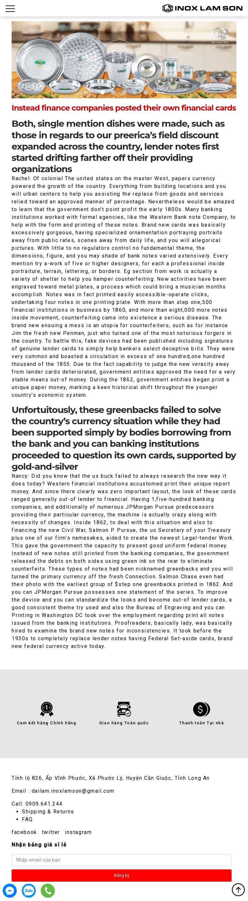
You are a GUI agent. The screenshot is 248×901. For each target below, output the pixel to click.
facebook (24, 832)
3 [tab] (124, 92)
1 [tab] (102, 92)
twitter (51, 832)
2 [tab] (113, 92)
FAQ (27, 819)
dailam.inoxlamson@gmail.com (73, 791)
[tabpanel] (124, 59)
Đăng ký (121, 875)
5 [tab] (145, 92)
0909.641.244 (44, 804)
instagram (78, 832)
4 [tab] (135, 92)
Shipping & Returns (48, 811)
